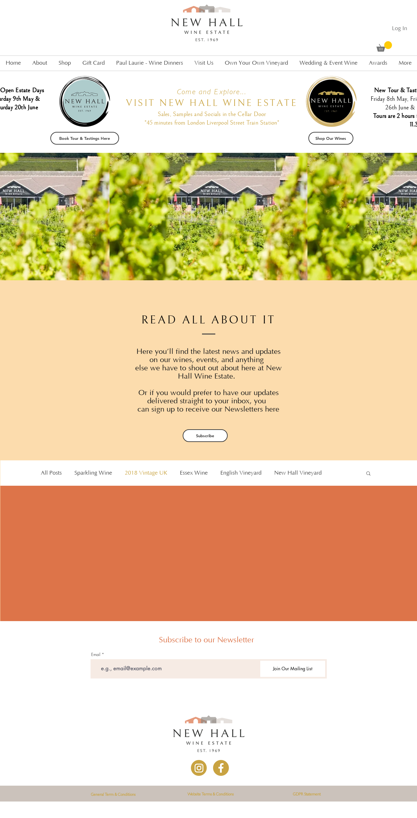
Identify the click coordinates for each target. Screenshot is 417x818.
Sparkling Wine (93, 473)
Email (95, 654)
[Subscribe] (205, 435)
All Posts (51, 473)
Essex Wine (194, 473)
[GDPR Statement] (306, 795)
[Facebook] (221, 768)
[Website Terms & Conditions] (210, 795)
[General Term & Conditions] (113, 795)
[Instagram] (199, 768)
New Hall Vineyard (298, 473)
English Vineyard (241, 473)
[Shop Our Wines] (330, 138)
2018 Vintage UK (146, 473)
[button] (384, 46)
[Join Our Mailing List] (293, 668)
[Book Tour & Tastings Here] (84, 138)
